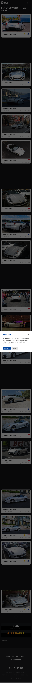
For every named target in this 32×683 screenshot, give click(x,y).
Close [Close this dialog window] (14, 348)
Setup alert (6, 348)
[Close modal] (28, 334)
